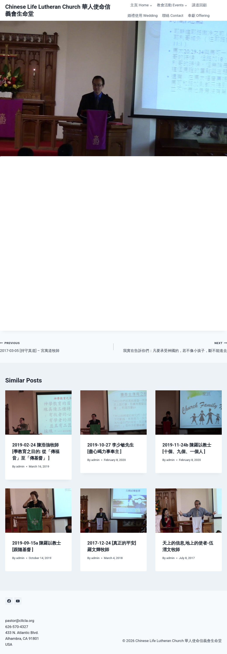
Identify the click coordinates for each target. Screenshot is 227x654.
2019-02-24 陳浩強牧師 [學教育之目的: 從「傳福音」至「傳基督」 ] (35, 451)
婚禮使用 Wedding (142, 15)
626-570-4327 (16, 627)
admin (20, 466)
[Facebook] (9, 601)
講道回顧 (199, 5)
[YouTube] (18, 601)
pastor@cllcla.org (19, 620)
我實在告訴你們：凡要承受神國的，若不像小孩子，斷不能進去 (172, 346)
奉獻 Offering (199, 15)
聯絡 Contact (173, 15)
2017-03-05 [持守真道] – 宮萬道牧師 (55, 346)
